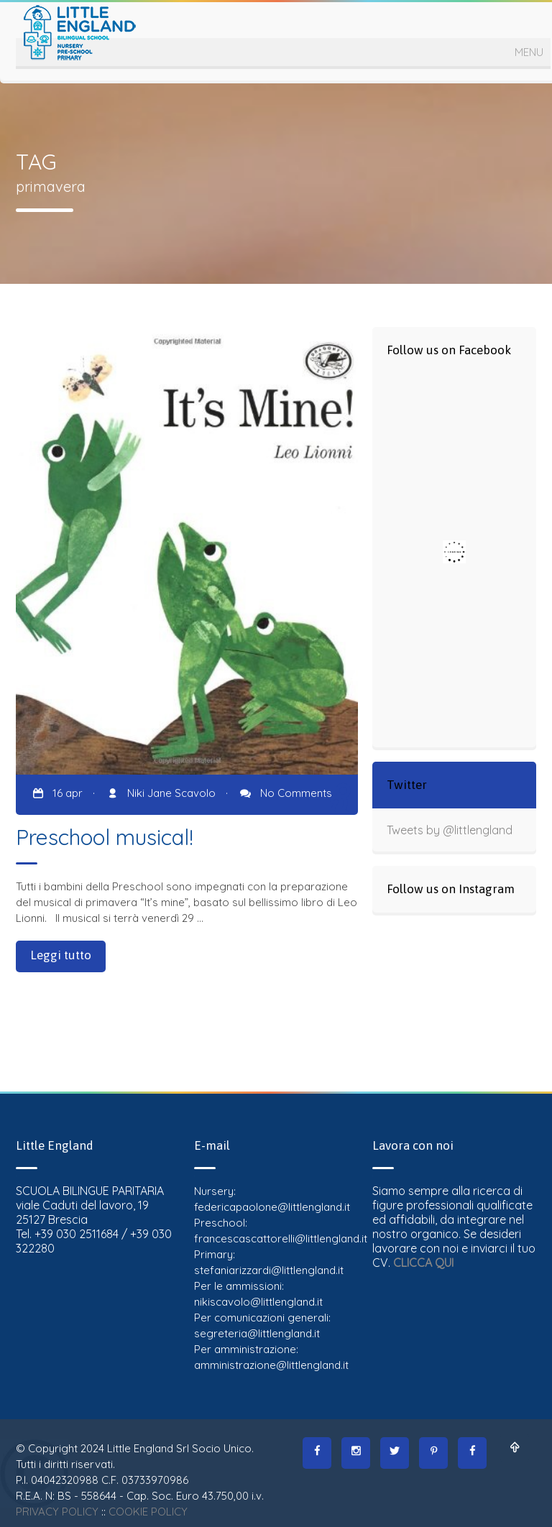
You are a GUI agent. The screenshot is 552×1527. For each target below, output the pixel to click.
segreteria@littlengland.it (257, 1333)
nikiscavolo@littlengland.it (258, 1302)
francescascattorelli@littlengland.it (280, 1238)
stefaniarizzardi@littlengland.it (269, 1270)
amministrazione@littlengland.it (271, 1365)
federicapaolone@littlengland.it (272, 1207)
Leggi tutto (60, 955)
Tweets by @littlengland (449, 830)
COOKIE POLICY (148, 1511)
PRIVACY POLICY (57, 1511)
